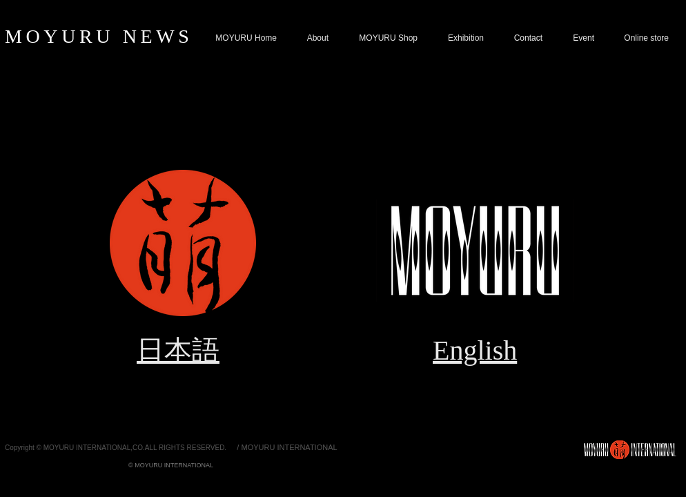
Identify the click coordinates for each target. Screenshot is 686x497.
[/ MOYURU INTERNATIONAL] (287, 447)
